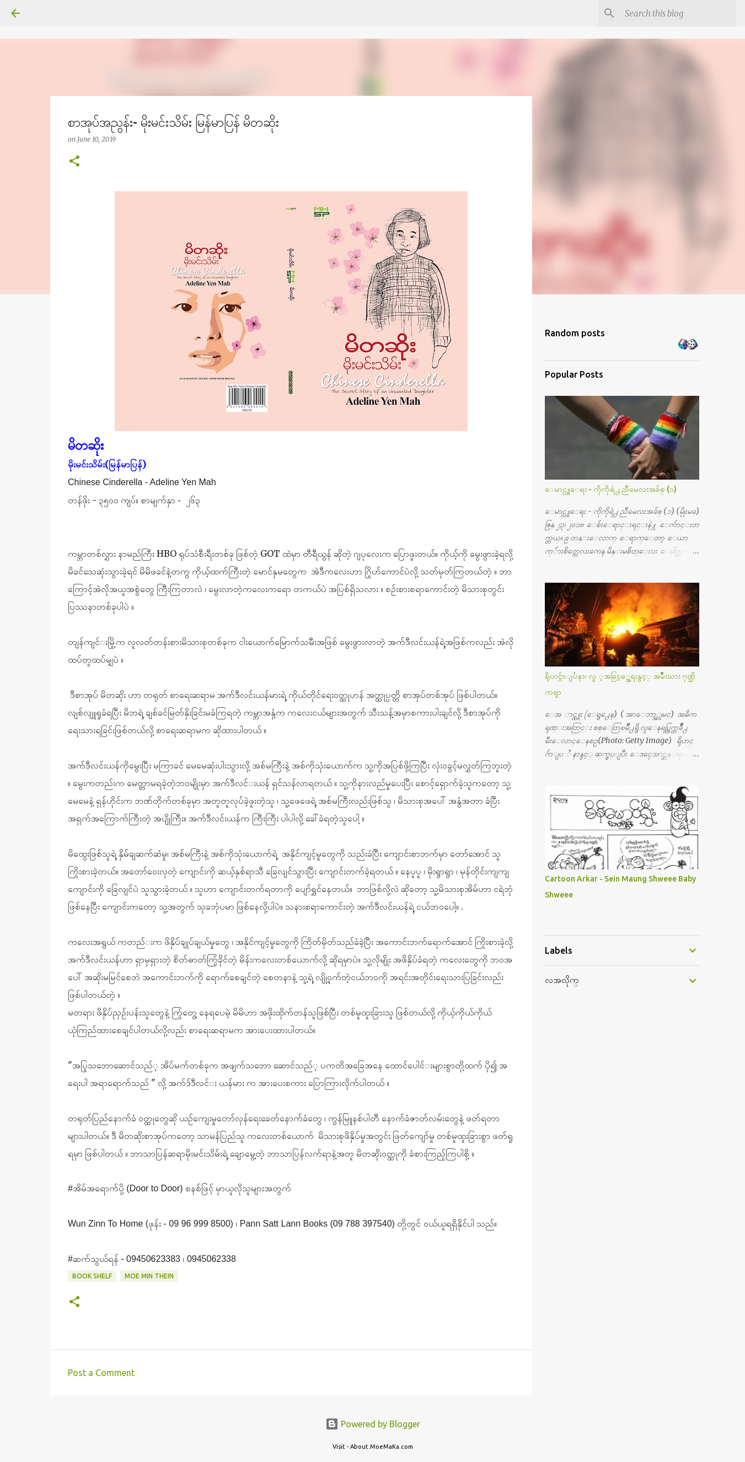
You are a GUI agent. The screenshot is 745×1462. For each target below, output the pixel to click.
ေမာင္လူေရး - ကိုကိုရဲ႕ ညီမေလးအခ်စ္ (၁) (611, 489)
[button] (74, 161)
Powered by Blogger (372, 1424)
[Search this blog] (678, 13)
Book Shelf (92, 1276)
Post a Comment (101, 1373)
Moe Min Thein (149, 1276)
